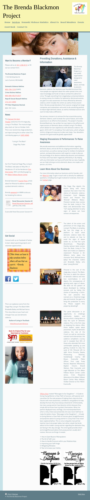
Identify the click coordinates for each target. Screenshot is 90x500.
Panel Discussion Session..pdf (22, 203)
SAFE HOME (25, 135)
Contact (45, 180)
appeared (14, 192)
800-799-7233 (10, 89)
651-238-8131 (22, 65)
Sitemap (15, 494)
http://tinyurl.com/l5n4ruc (19, 323)
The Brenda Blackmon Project (31, 11)
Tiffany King (44, 393)
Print (8, 494)
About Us (46, 175)
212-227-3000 (10, 102)
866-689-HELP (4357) (13, 95)
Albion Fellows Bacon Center (17, 174)
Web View (81, 494)
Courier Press (23, 181)
